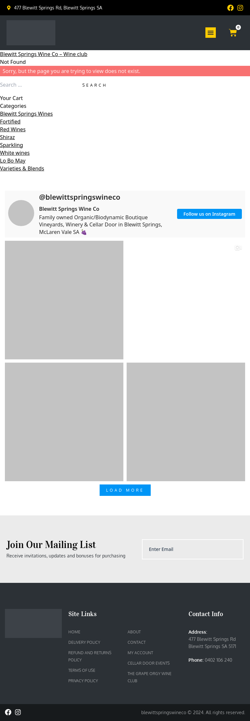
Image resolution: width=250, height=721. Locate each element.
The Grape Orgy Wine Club (150, 677)
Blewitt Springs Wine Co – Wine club (43, 54)
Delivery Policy (84, 642)
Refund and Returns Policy (89, 656)
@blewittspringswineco (79, 197)
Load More (125, 490)
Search (94, 85)
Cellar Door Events (149, 663)
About (134, 631)
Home (74, 631)
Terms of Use (81, 670)
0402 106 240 (218, 660)
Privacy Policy (83, 680)
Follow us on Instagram (209, 214)
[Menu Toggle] (210, 32)
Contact (137, 642)
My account (140, 652)
